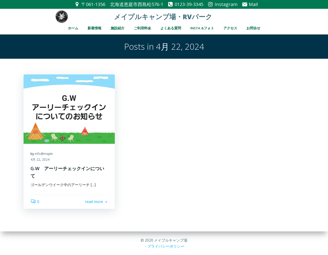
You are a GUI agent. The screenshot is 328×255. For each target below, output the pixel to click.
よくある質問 (170, 28)
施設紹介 (118, 28)
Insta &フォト (202, 28)
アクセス (230, 28)
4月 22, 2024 (39, 159)
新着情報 (94, 28)
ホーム (73, 28)
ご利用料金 (142, 28)
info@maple (44, 153)
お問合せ (253, 28)
